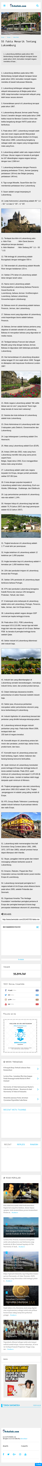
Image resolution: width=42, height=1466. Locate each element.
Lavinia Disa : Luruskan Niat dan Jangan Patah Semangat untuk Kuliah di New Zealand (20, 1230)
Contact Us (24, 1446)
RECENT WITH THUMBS (14, 1109)
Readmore (15, 1213)
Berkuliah (21, 959)
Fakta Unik (16, 37)
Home (2, 37)
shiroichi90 (23, 1439)
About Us (5, 1446)
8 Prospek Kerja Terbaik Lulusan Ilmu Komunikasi (19, 1198)
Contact (38, 1464)
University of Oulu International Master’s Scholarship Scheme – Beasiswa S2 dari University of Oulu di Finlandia (21, 1262)
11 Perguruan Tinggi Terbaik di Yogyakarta (21, 1335)
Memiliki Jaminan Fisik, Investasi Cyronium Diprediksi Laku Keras (17, 1299)
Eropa (8, 37)
